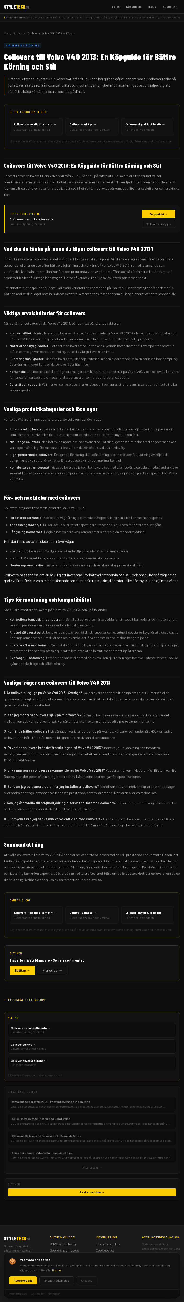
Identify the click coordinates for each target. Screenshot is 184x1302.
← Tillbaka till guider (25, 1000)
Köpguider (133, 7)
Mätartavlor (58, 1256)
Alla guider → (91, 1167)
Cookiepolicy (105, 1250)
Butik (115, 7)
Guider (17, 33)
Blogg (152, 7)
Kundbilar (170, 7)
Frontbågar (58, 1263)
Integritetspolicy (170, 17)
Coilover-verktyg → (158, 224)
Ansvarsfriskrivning (110, 1263)
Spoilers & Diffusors (64, 1250)
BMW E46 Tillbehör (63, 1244)
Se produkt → (158, 214)
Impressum (104, 1256)
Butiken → (22, 970)
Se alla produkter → (92, 1192)
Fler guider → (52, 970)
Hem (6, 33)
